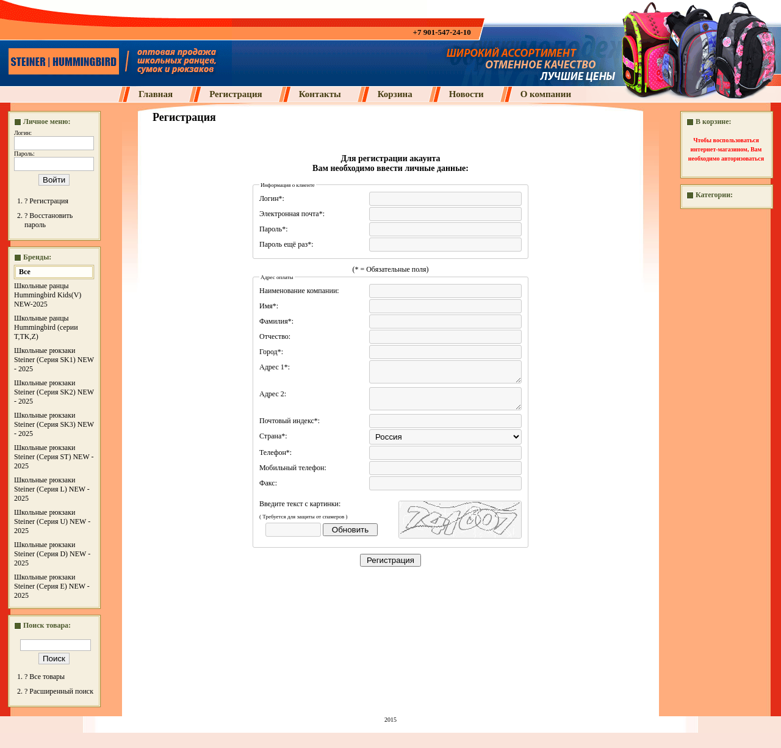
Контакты (320, 94)
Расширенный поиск (61, 691)
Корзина (395, 94)
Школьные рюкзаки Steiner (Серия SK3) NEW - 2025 (54, 424)
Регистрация (235, 94)
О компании (545, 94)
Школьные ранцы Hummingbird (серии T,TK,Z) (46, 327)
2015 (390, 719)
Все (25, 271)
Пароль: (24, 153)
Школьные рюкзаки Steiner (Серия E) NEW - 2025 (52, 586)
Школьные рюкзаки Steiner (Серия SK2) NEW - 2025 (54, 392)
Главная (156, 94)
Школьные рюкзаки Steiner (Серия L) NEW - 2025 (52, 489)
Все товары (47, 676)
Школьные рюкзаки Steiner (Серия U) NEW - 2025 (52, 521)
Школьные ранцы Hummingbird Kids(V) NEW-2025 (47, 294)
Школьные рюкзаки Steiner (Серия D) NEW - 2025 (52, 553)
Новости (466, 94)
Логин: (23, 132)
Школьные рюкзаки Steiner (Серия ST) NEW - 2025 (54, 456)
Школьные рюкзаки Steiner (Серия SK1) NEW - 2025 (54, 359)
